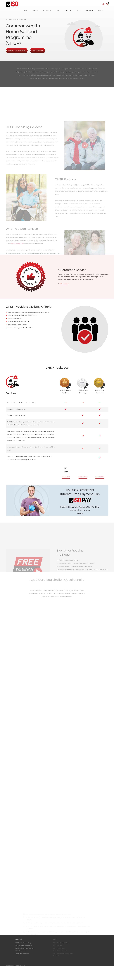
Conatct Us (83, 477)
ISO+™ (78, 4)
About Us (44, 4)
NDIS (62, 4)
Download (66, 477)
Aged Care (70, 4)
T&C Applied (63, 284)
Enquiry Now (38, 50)
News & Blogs (87, 4)
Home (37, 4)
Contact (96, 4)
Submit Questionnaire (16, 50)
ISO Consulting (54, 4)
